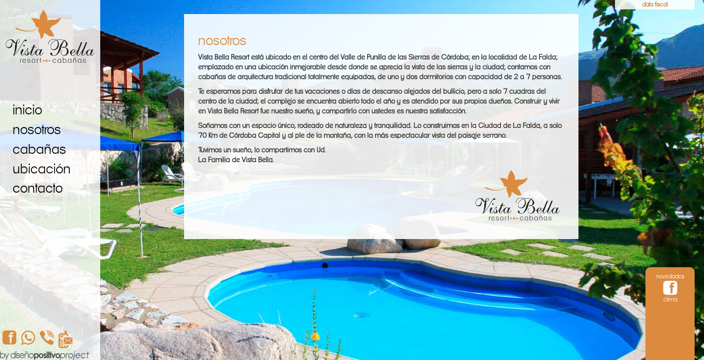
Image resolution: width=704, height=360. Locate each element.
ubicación (42, 169)
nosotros (37, 129)
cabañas (39, 149)
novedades (670, 276)
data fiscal (654, 4)
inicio (27, 110)
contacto (38, 188)
